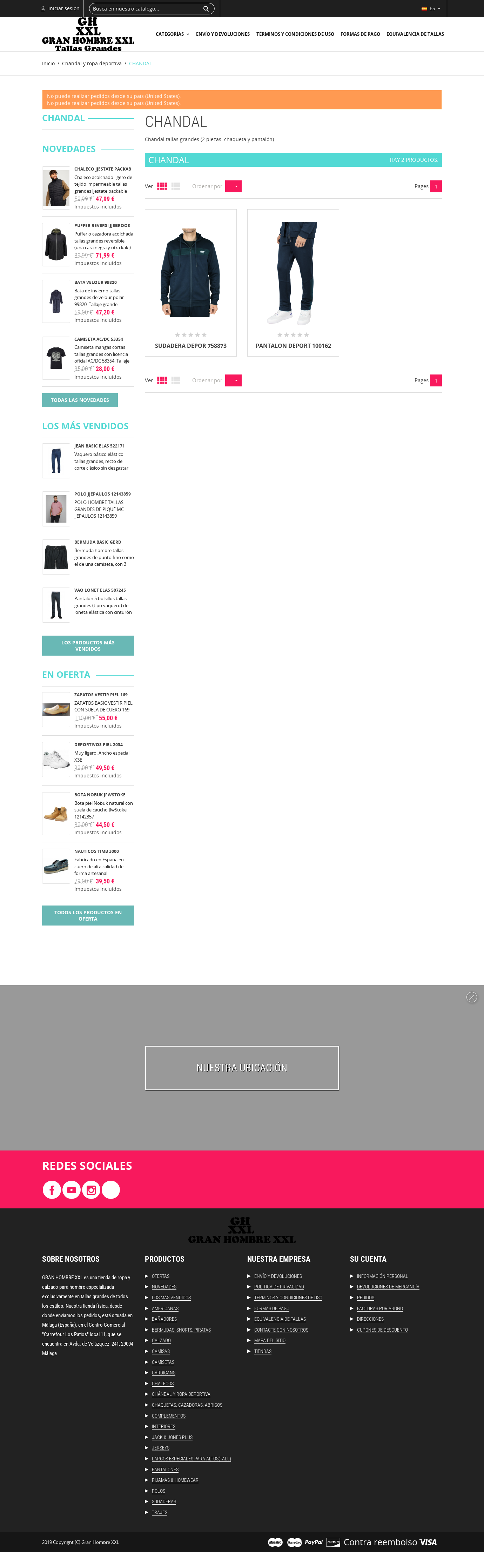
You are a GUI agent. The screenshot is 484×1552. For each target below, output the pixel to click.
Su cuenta (368, 1259)
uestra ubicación (245, 1068)
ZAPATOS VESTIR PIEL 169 (101, 695)
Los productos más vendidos (88, 645)
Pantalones (165, 1469)
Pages (422, 186)
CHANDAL (63, 118)
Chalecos (163, 1383)
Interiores (163, 1426)
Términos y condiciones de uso (295, 34)
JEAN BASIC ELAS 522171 (99, 446)
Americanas (165, 1308)
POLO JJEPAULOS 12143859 (102, 494)
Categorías (170, 34)
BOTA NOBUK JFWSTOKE (100, 795)
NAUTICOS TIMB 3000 (96, 851)
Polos (158, 1491)
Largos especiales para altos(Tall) (191, 1458)
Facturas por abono (380, 1308)
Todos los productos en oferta (88, 915)
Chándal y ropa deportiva (181, 1394)
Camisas (161, 1351)
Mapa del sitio (269, 1340)
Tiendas (262, 1351)
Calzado (161, 1340)
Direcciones (370, 1319)
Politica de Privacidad (279, 1286)
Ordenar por (207, 186)
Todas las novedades (80, 400)
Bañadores (164, 1319)
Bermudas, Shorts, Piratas (181, 1330)
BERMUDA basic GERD (97, 542)
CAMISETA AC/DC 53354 (98, 339)
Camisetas (163, 1362)
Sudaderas (164, 1501)
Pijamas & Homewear (175, 1480)
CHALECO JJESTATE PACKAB (102, 169)
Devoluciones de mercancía (388, 1286)
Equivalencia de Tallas (415, 34)
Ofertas (160, 1276)
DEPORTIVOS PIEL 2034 (98, 745)
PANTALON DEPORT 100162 (293, 346)
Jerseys (160, 1448)
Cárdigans (163, 1372)
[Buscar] (152, 8)
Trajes (159, 1512)
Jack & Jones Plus (172, 1437)
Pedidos (365, 1297)
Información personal (382, 1276)
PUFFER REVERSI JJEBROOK (102, 225)
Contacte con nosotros (281, 1330)
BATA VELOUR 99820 (95, 282)
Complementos (169, 1416)
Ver (149, 186)
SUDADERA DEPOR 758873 (191, 346)
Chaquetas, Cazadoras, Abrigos (187, 1405)
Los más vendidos (171, 1297)
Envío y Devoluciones (223, 34)
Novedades (164, 1286)
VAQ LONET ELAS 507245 (100, 590)
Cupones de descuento (382, 1330)
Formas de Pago (360, 34)
